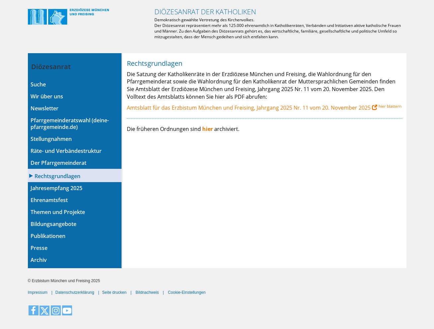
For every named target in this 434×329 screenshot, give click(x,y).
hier (207, 129)
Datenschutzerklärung (74, 292)
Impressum (37, 292)
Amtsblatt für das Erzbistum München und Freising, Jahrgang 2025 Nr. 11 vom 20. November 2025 (249, 107)
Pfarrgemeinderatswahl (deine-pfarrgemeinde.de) (70, 124)
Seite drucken (114, 292)
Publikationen (48, 236)
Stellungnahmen (51, 139)
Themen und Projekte (58, 212)
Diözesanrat (51, 66)
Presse (39, 248)
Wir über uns (47, 96)
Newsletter (44, 108)
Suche (38, 84)
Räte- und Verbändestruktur (66, 151)
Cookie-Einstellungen (187, 292)
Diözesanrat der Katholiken (205, 11)
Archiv (39, 260)
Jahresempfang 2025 (56, 188)
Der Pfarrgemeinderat (58, 162)
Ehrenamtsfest (49, 200)
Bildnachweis (147, 292)
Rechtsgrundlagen (57, 176)
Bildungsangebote (53, 224)
